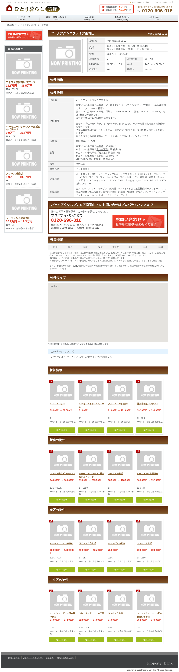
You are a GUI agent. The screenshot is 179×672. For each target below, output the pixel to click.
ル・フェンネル (57, 403)
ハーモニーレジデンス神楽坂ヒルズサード (91, 474)
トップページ (23, 18)
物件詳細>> (61, 430)
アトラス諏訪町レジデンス (62, 473)
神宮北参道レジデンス (147, 403)
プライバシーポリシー (162, 2)
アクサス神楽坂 (115, 473)
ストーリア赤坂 (144, 543)
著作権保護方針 (123, 18)
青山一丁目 (133, 49)
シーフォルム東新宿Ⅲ (147, 473)
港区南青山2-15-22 (116, 40)
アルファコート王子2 (118, 403)
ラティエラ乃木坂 (87, 543)
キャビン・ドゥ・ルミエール (91, 404)
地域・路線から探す (56, 18)
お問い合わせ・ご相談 (140, 2)
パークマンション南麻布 (61, 543)
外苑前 (131, 46)
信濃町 (97, 159)
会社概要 (89, 18)
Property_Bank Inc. (149, 670)
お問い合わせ (156, 18)
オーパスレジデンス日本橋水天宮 (62, 614)
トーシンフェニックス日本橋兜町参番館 (149, 614)
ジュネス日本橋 (115, 613)
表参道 (99, 155)
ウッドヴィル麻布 (116, 543)
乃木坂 (102, 152)
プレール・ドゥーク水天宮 (91, 613)
